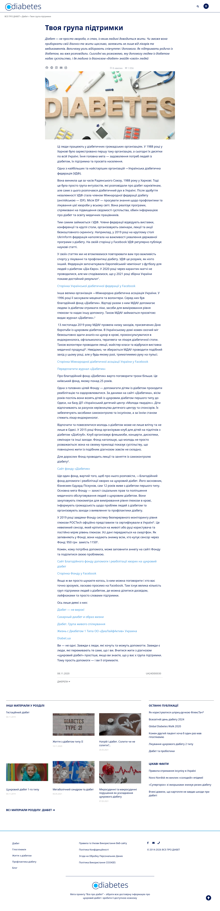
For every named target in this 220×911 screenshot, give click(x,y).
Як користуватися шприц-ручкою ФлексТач (176, 712)
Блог (14, 867)
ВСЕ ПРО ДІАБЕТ (12, 16)
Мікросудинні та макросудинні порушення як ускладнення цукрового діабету (118, 793)
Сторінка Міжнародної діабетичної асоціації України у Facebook (102, 362)
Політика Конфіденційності (94, 849)
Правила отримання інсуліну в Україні (172, 770)
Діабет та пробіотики (162, 751)
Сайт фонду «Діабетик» (73, 469)
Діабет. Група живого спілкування (81, 624)
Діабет (25, 16)
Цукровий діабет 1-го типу (22, 789)
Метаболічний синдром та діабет (73, 789)
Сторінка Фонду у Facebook (76, 573)
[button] (197, 6)
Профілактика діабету (24, 861)
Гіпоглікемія (19, 849)
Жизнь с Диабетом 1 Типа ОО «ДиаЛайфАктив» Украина (97, 631)
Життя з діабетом (22, 855)
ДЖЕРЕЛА (63, 681)
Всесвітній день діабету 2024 (166, 719)
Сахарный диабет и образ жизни (80, 617)
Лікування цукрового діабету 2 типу (171, 744)
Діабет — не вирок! (70, 610)
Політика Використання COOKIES (97, 862)
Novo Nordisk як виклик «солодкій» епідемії (176, 777)
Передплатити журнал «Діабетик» (81, 369)
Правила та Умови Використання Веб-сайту (103, 843)
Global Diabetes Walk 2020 (165, 726)
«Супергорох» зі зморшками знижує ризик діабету (180, 784)
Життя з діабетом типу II (68, 741)
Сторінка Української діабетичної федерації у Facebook (96, 286)
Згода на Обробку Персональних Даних (101, 855)
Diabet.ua (64, 638)
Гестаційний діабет (17, 712)
